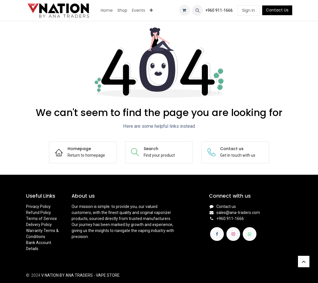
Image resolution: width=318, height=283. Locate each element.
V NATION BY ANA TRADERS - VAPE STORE (80, 275)
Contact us (226, 206)
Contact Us (277, 10)
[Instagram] (233, 234)
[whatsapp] (249, 234)
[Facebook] (217, 234)
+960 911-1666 (219, 10)
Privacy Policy (38, 206)
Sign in (248, 10)
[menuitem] (106, 10)
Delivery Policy (39, 224)
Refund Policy (38, 212)
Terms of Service (41, 218)
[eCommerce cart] (184, 10)
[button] (197, 10)
